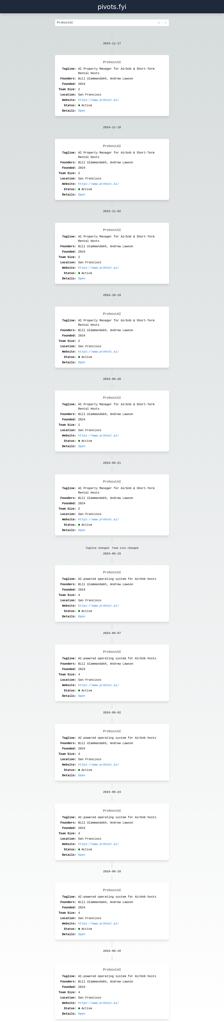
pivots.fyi (112, 6)
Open (81, 111)
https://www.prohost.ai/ (98, 100)
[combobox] (58, 23)
